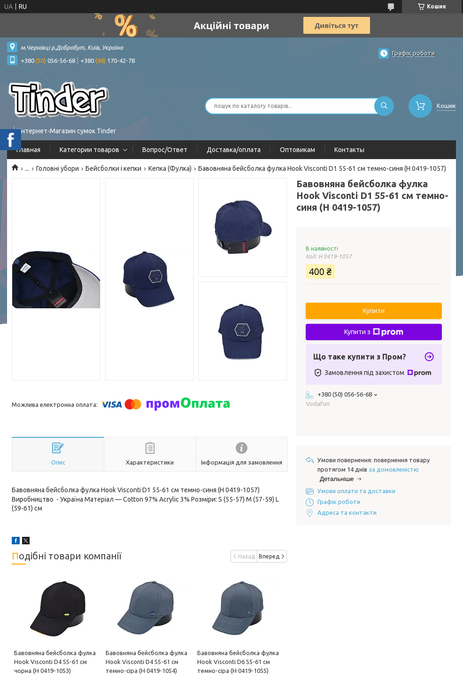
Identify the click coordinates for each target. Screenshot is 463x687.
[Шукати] (384, 106)
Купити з (373, 332)
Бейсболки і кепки (113, 168)
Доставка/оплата (234, 149)
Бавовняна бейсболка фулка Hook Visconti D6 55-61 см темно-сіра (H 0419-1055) (238, 661)
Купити (374, 310)
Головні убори (57, 168)
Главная (28, 149)
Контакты (349, 149)
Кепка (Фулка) (170, 168)
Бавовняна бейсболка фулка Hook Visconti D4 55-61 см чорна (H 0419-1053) (55, 661)
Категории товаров (89, 149)
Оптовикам (297, 149)
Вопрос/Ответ (164, 149)
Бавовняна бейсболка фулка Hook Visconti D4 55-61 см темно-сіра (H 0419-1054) (146, 661)
